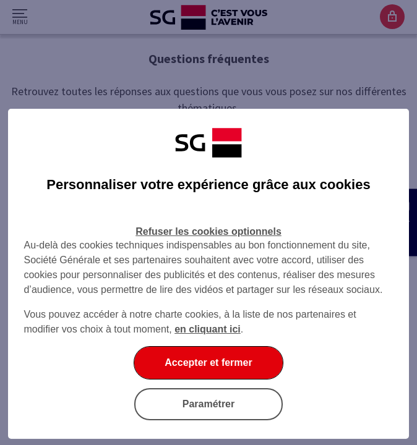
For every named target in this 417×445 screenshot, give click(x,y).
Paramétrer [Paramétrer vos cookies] (209, 404)
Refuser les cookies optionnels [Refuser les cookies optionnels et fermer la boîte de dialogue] (208, 231)
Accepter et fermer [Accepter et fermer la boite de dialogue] (208, 362)
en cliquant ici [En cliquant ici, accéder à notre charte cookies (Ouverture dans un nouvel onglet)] (207, 329)
